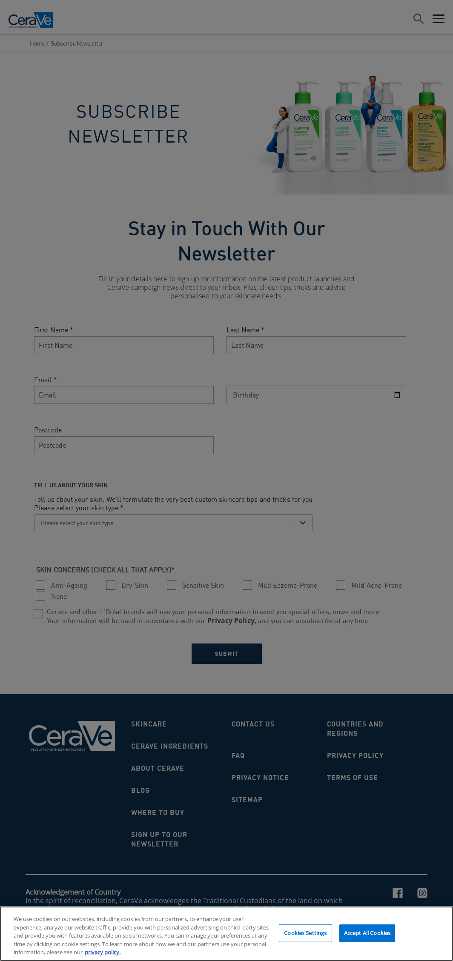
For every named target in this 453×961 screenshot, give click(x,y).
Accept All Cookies (367, 934)
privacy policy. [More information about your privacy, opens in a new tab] (102, 954)
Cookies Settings (305, 934)
